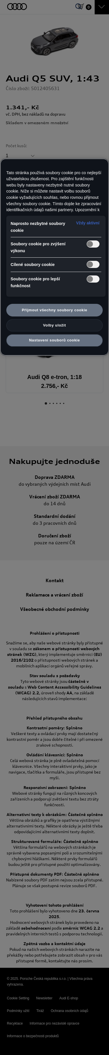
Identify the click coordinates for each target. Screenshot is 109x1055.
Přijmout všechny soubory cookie (54, 310)
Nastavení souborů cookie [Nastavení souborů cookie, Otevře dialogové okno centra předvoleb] (54, 340)
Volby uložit (54, 325)
